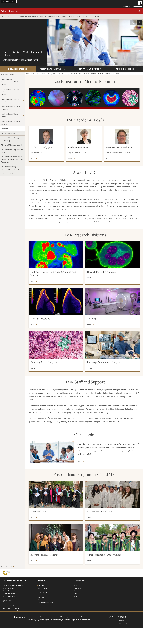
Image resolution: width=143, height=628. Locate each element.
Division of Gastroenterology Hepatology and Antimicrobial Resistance (12, 159)
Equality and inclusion (70, 16)
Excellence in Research (18, 69)
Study (10, 16)
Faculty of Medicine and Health (38, 74)
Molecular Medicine (40, 318)
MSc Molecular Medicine (99, 511)
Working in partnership (49, 16)
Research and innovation (27, 16)
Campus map (78, 591)
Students (41, 600)
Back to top (6, 566)
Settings (121, 620)
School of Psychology (9, 596)
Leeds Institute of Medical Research (10, 122)
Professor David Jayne (41, 147)
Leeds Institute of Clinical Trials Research (10, 100)
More (32, 158)
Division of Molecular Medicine (12, 145)
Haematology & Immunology (101, 272)
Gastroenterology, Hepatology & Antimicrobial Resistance (53, 273)
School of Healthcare (9, 591)
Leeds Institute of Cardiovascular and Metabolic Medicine (11, 82)
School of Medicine (10, 11)
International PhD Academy (89, 69)
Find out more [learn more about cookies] (123, 623)
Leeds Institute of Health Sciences (10, 115)
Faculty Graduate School (46, 602)
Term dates (77, 588)
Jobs (75, 585)
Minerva (41, 597)
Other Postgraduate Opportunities (104, 554)
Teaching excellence (125, 69)
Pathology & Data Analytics (43, 362)
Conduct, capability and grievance (13, 611)
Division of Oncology (8, 133)
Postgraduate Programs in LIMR (53, 69)
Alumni (76, 596)
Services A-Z (42, 585)
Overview (4, 128)
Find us (76, 593)
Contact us (95, 16)
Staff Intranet (42, 588)
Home (3, 16)
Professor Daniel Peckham (119, 147)
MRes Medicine (38, 511)
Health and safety (8, 605)
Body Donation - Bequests (11, 608)
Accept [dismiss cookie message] (122, 616)
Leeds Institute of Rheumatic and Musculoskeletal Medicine (11, 92)
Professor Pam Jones (78, 147)
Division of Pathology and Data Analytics (12, 150)
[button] (139, 11)
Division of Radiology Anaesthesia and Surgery (10, 167)
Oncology (92, 318)
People (85, 16)
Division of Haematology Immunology (10, 139)
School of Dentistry (9, 588)
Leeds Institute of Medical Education (10, 107)
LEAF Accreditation (8, 173)
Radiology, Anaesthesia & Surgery (103, 362)
